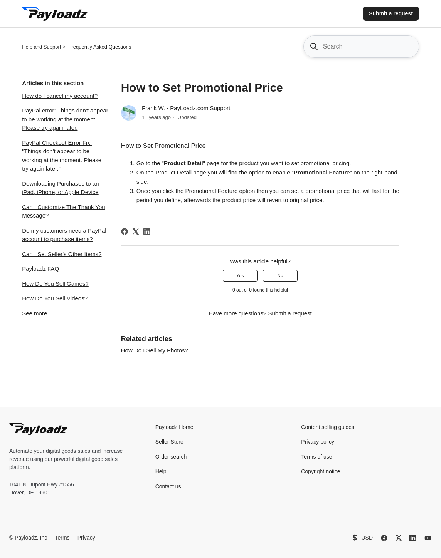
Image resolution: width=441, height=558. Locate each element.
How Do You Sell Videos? (55, 298)
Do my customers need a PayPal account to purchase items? (64, 235)
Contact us (168, 486)
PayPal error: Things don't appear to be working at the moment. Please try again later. (65, 119)
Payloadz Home (174, 427)
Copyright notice (320, 471)
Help (161, 471)
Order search (171, 457)
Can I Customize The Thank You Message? (63, 211)
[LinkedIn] (146, 231)
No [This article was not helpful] (280, 275)
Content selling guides (327, 427)
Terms (62, 538)
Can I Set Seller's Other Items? (61, 254)
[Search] (361, 46)
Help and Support (41, 47)
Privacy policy (317, 442)
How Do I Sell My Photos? (154, 350)
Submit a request (391, 13)
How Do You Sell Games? (55, 283)
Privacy (86, 538)
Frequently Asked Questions (100, 47)
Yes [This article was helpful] (240, 275)
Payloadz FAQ (40, 268)
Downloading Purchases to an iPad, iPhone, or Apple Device (60, 188)
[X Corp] (135, 231)
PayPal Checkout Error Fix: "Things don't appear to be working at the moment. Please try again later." (61, 155)
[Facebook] (124, 231)
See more (34, 313)
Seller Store (169, 442)
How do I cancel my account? (60, 95)
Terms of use (316, 457)
